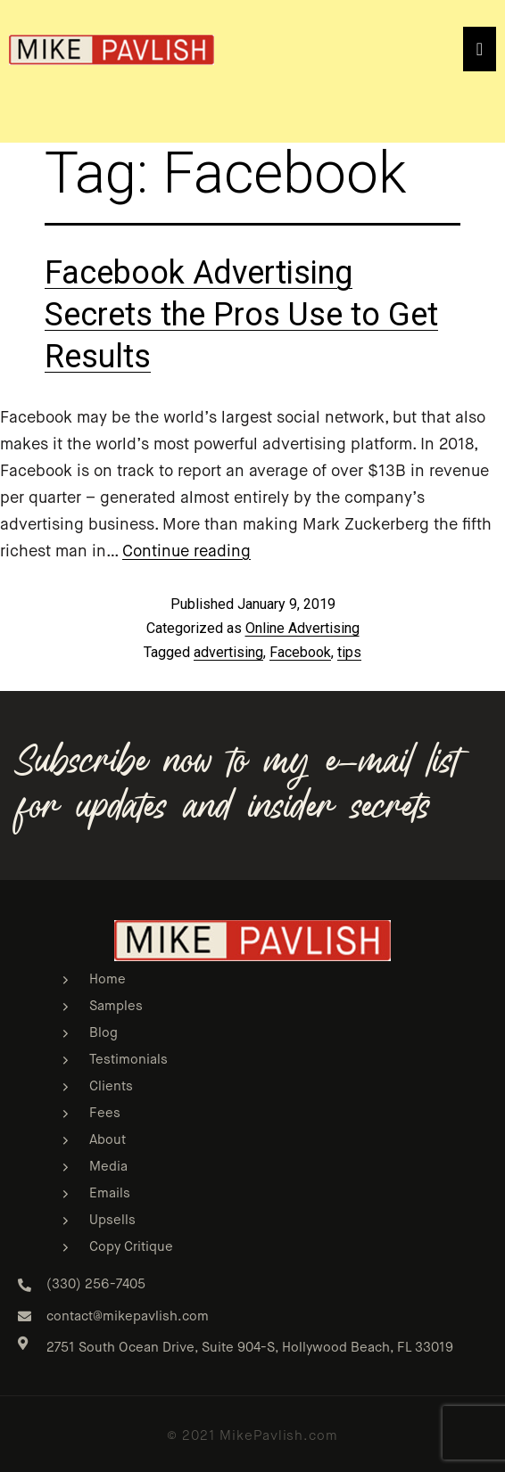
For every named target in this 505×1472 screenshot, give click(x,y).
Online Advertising (302, 628)
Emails (109, 1193)
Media (108, 1166)
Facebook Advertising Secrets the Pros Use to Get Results (241, 314)
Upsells (112, 1220)
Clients (111, 1086)
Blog (103, 1033)
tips (349, 652)
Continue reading (186, 552)
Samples (116, 1006)
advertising (228, 652)
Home (107, 979)
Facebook (300, 652)
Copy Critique (131, 1247)
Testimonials (128, 1059)
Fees (104, 1113)
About (107, 1140)
